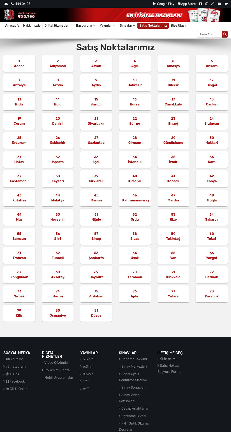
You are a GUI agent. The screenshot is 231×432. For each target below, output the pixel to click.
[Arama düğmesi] (225, 34)
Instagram (16, 366)
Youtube (15, 359)
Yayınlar (108, 26)
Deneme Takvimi (134, 359)
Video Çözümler (56, 363)
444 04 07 (20, 4)
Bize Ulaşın (179, 26)
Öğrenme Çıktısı (133, 416)
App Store (187, 4)
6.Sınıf (88, 366)
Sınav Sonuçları (133, 387)
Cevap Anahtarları (135, 408)
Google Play (163, 4)
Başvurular (86, 26)
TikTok (12, 374)
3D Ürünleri (17, 389)
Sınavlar (128, 26)
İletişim (168, 359)
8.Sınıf (88, 374)
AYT (86, 389)
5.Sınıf (88, 359)
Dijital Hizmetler (58, 26)
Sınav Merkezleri (134, 366)
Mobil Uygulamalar (58, 378)
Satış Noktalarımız (153, 26)
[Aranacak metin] (209, 34)
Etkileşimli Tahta (57, 370)
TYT (86, 381)
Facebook (15, 381)
